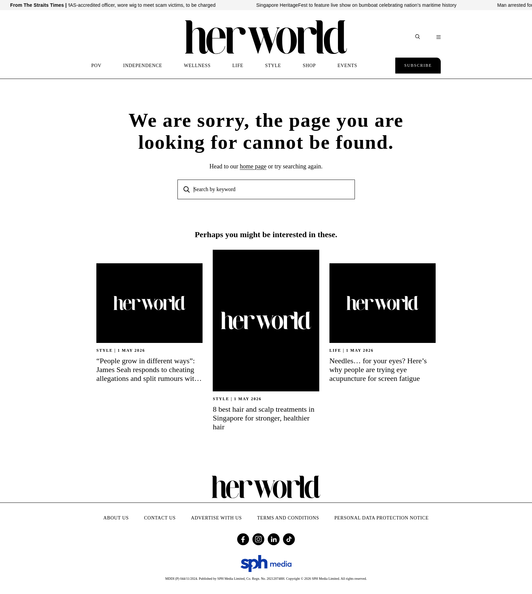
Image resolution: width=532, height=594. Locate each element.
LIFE (237, 65)
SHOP (309, 65)
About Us (116, 517)
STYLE (273, 65)
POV (96, 65)
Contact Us (160, 517)
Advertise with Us (216, 517)
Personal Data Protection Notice (382, 517)
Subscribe (418, 65)
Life (335, 350)
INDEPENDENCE (142, 65)
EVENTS (347, 65)
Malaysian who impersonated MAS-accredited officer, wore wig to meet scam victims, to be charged (114, 5)
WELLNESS (197, 65)
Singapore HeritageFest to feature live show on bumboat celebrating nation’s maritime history (362, 5)
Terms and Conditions (288, 517)
